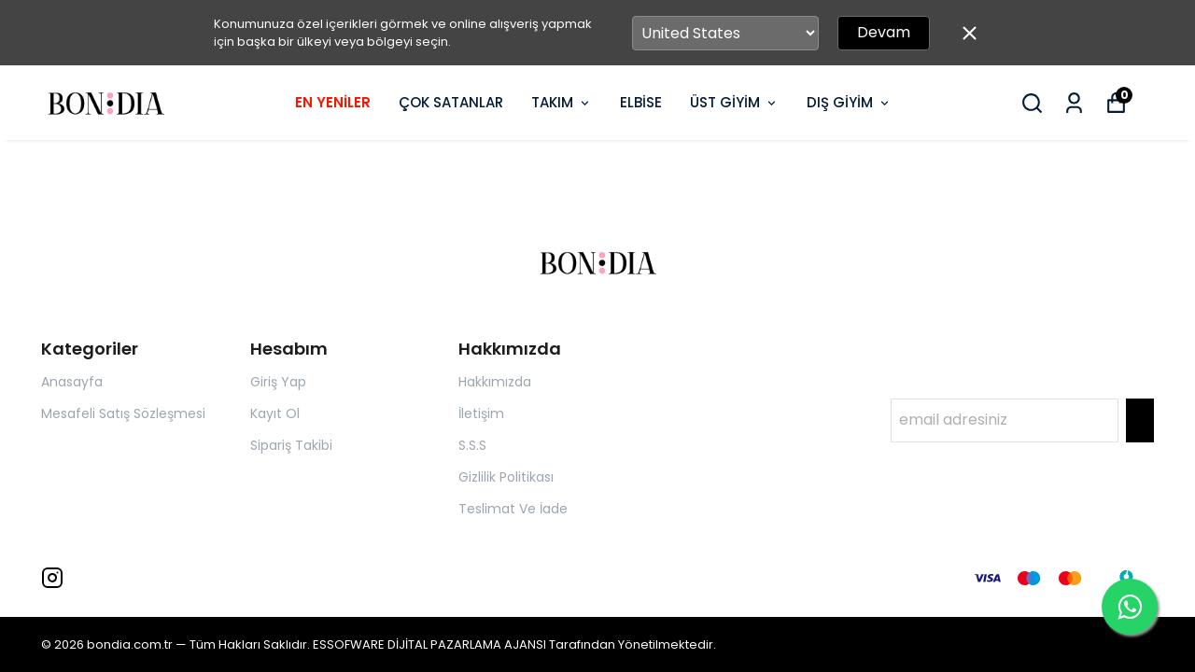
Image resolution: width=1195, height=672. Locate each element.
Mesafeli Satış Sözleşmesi (123, 413)
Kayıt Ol (275, 413)
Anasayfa (72, 381)
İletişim (481, 413)
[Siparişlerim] (1074, 103)
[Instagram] (52, 578)
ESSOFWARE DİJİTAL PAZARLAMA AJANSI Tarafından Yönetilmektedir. (514, 644)
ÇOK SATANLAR (451, 102)
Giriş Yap (278, 381)
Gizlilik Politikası (506, 477)
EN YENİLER (333, 102)
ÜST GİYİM (734, 102)
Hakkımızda (494, 381)
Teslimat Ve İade (513, 508)
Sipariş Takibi (291, 445)
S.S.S (472, 445)
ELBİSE (641, 102)
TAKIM (561, 102)
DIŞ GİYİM (849, 102)
